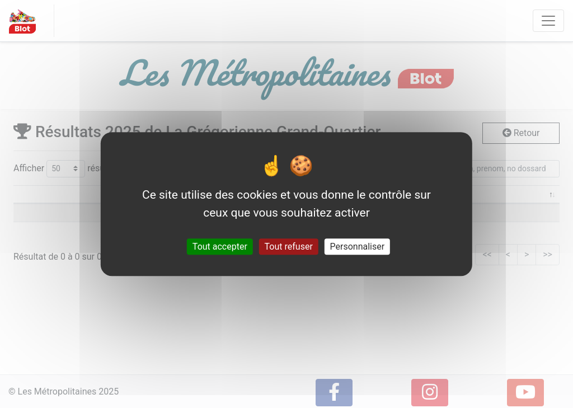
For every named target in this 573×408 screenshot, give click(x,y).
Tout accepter (219, 246)
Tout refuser (289, 246)
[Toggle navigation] (548, 21)
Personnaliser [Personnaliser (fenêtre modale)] (357, 246)
